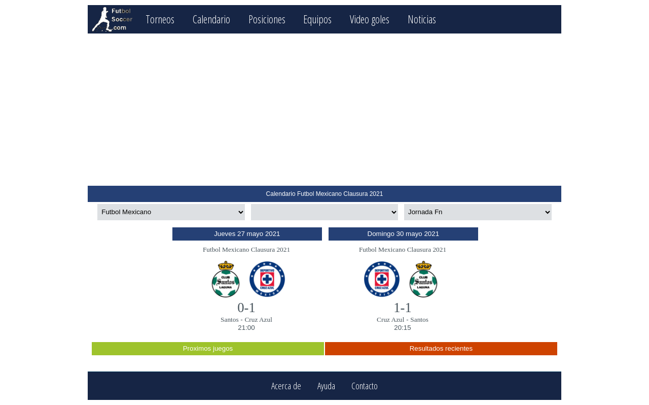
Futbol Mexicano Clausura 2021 (246, 249)
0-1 (246, 307)
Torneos (160, 19)
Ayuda (326, 386)
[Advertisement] (324, 110)
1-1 (402, 307)
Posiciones (266, 19)
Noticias (422, 19)
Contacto (364, 386)
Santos (230, 319)
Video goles (369, 19)
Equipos (317, 19)
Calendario (211, 19)
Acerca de (286, 386)
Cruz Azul (258, 319)
